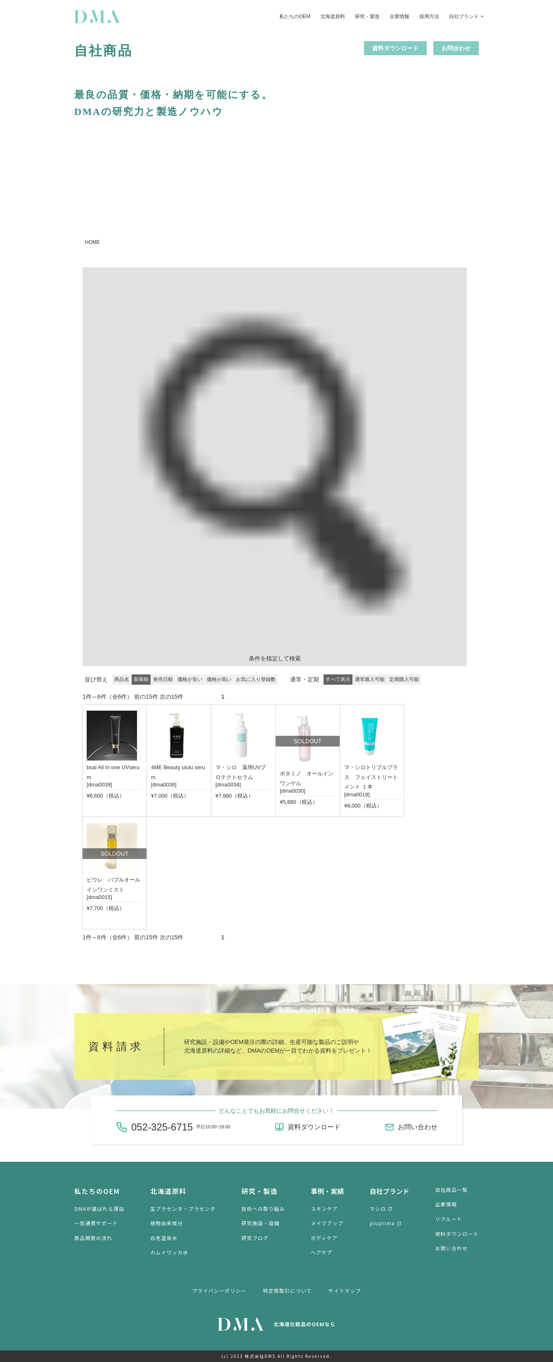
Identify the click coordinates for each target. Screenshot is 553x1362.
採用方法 (429, 16)
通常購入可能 (370, 679)
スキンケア (324, 1208)
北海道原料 (332, 16)
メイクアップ (327, 1222)
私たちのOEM (294, 16)
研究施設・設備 (260, 1222)
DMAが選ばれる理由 (99, 1208)
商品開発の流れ (93, 1237)
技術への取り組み (263, 1208)
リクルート (448, 1218)
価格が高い (219, 679)
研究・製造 (367, 16)
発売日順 (163, 679)
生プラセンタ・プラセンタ (182, 1208)
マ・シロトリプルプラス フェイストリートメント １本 (371, 777)
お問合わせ (456, 48)
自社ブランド (464, 16)
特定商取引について (287, 1290)
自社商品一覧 (451, 1189)
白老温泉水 (163, 1237)
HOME (92, 242)
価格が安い (189, 679)
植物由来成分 (166, 1222)
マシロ (378, 1208)
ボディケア (324, 1237)
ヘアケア (322, 1252)
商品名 (121, 679)
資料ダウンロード (395, 48)
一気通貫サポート (96, 1222)
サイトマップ (344, 1290)
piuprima (382, 1222)
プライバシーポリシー (219, 1290)
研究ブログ (255, 1237)
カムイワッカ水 (169, 1252)
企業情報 (399, 16)
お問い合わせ (417, 1126)
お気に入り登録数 (256, 679)
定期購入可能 (404, 679)
